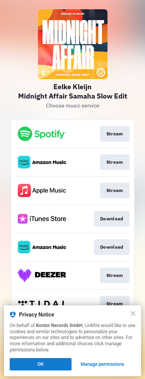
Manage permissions (103, 364)
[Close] (133, 313)
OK (41, 364)
